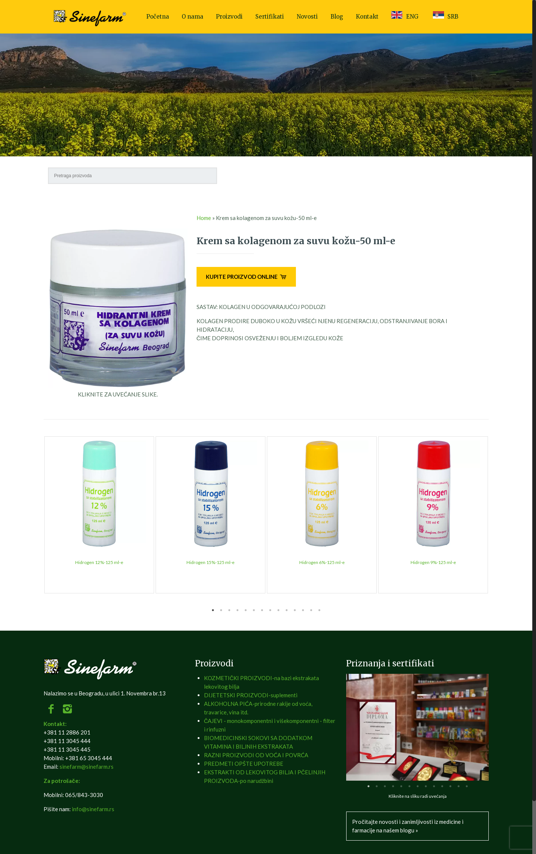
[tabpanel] (99, 514)
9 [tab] (278, 610)
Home (204, 217)
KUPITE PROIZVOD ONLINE (246, 276)
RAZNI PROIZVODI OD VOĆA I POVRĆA (256, 755)
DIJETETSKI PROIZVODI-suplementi (250, 695)
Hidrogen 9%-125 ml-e (433, 562)
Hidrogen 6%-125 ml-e (322, 562)
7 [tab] (262, 610)
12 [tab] (303, 610)
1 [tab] (213, 610)
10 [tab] (286, 610)
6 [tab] (254, 610)
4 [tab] (237, 610)
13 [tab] (311, 610)
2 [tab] (221, 610)
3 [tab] (229, 610)
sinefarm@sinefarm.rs (87, 766)
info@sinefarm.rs (93, 809)
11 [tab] (295, 610)
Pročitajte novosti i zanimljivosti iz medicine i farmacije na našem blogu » (407, 826)
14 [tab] (319, 610)
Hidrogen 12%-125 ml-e (99, 562)
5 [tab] (245, 610)
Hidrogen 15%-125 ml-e (210, 562)
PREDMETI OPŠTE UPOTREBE (243, 763)
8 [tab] (270, 610)
